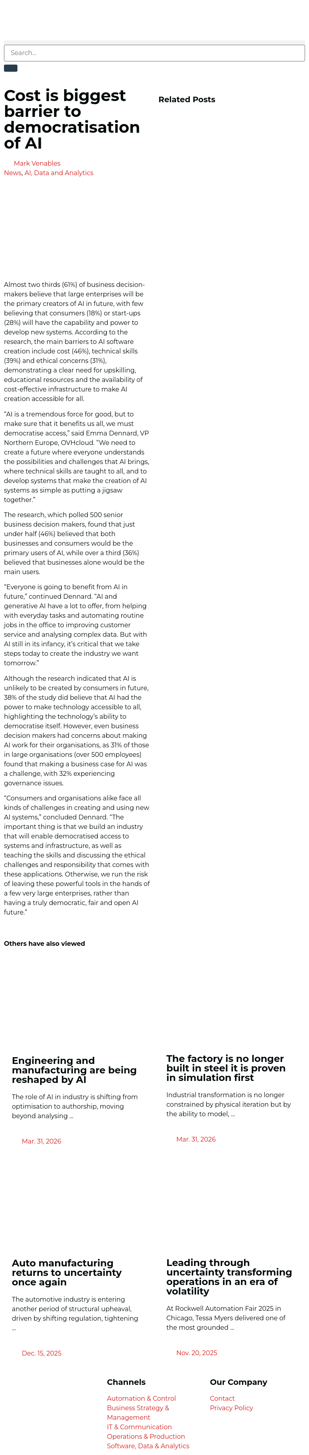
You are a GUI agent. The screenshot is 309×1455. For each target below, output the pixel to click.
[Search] (10, 68)
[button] (154, 42)
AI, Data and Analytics (59, 173)
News (12, 173)
